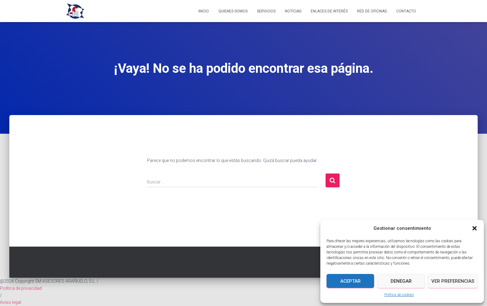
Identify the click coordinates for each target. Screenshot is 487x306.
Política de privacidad (21, 288)
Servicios (266, 11)
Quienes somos (233, 11)
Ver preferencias (452, 281)
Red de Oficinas (372, 11)
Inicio (203, 11)
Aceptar (350, 281)
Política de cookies (399, 295)
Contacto (406, 11)
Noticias (293, 11)
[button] (474, 228)
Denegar (401, 281)
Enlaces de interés (329, 11)
